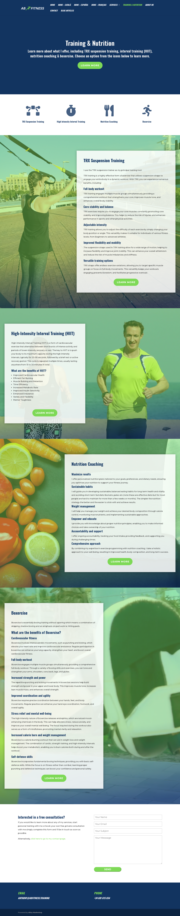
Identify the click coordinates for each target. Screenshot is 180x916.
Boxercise (147, 121)
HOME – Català (64, 5)
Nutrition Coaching (109, 121)
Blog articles (67, 11)
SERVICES (113, 5)
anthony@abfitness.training (33, 898)
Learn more (90, 65)
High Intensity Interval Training (71, 121)
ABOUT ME (149, 5)
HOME (52, 5)
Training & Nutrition (90, 43)
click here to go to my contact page (48, 839)
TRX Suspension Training (33, 121)
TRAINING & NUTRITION (132, 5)
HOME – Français (98, 5)
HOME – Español (81, 5)
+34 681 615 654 (102, 898)
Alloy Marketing (35, 912)
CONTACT (54, 11)
